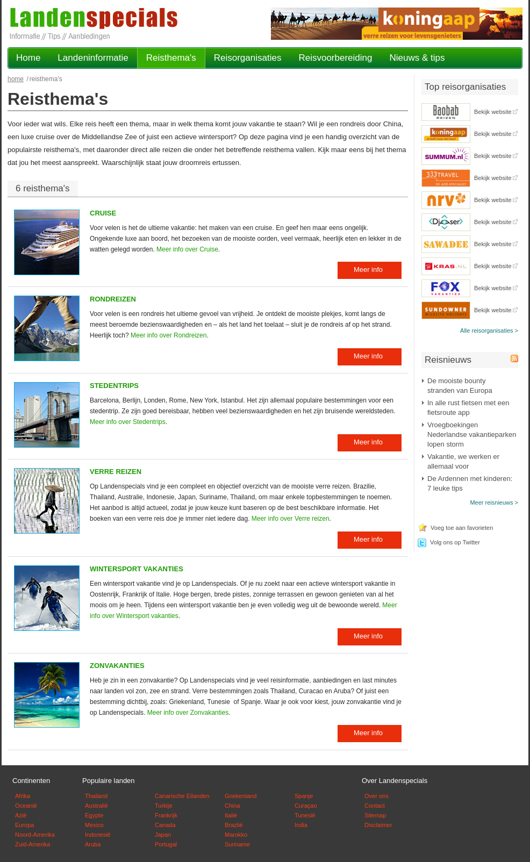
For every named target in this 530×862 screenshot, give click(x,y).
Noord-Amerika (35, 834)
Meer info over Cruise (187, 249)
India (301, 825)
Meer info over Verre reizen (291, 518)
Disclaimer (378, 825)
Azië (20, 815)
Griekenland (240, 796)
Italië (231, 815)
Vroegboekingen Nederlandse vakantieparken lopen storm (472, 434)
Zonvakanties (117, 666)
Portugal (166, 844)
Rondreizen (113, 299)
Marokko (236, 834)
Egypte (94, 815)
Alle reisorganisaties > (489, 330)
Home (28, 58)
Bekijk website (493, 112)
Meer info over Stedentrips (128, 422)
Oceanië (26, 805)
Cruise (103, 213)
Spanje (304, 796)
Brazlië (234, 825)
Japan (163, 834)
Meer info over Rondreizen (168, 335)
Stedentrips (114, 386)
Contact (374, 805)
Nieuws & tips (417, 58)
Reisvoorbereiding (335, 58)
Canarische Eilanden (182, 796)
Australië (96, 805)
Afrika (22, 796)
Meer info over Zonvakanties (187, 712)
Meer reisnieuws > (494, 502)
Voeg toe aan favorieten (462, 528)
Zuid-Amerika (32, 844)
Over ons (376, 796)
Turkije (164, 805)
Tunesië (305, 815)
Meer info (368, 269)
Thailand (96, 796)
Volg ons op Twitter (455, 542)
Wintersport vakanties (136, 569)
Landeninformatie (93, 58)
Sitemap (375, 815)
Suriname (237, 844)
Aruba (93, 844)
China (232, 805)
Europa (24, 825)
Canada (165, 825)
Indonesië (98, 834)
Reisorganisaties (248, 58)
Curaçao (306, 805)
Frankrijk (166, 815)
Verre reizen (115, 472)
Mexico (94, 825)
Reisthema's (171, 58)
